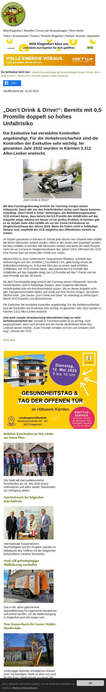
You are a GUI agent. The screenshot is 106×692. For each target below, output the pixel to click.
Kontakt (80, 35)
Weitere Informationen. (25, 688)
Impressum (93, 35)
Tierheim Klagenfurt (52, 35)
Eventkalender (21, 35)
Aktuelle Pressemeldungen (44, 72)
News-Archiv (76, 30)
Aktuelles (29, 30)
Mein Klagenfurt (12, 30)
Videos (7, 35)
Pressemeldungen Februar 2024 (75, 72)
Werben (70, 35)
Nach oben (9, 340)
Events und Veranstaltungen (51, 30)
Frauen (35, 35)
